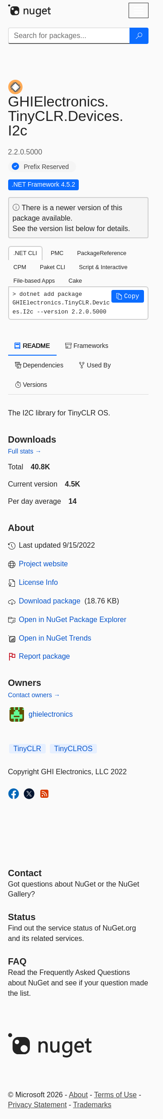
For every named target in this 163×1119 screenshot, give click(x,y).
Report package (44, 656)
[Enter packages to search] (69, 36)
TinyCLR (28, 748)
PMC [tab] (57, 253)
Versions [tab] (31, 384)
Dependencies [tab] (39, 365)
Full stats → (25, 451)
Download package (50, 601)
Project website (43, 564)
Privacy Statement (37, 1105)
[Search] (139, 36)
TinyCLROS (73, 748)
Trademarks (92, 1105)
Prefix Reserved (46, 166)
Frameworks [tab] (86, 345)
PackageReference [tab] (101, 253)
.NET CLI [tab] (25, 253)
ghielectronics (51, 714)
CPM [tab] (20, 267)
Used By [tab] (95, 365)
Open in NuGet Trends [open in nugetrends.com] (55, 638)
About (78, 1095)
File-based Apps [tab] (34, 280)
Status (22, 917)
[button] (127, 296)
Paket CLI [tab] (52, 267)
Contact (25, 873)
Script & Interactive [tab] (103, 267)
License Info (38, 582)
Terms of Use (115, 1095)
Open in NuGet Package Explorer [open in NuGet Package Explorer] (72, 619)
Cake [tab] (75, 280)
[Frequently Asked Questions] (17, 961)
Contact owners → (34, 695)
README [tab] (32, 345)
